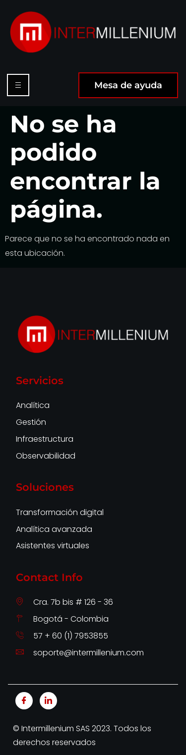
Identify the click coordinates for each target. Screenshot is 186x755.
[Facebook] (24, 700)
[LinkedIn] (48, 700)
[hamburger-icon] (18, 85)
